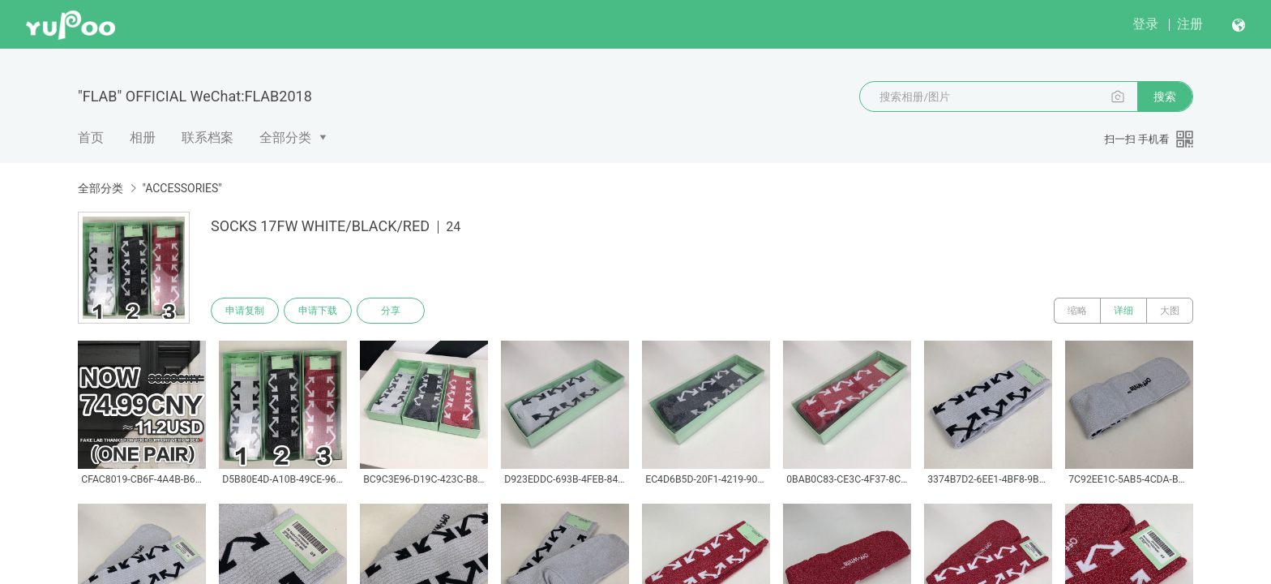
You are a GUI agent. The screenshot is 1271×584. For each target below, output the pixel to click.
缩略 (1077, 310)
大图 (1169, 310)
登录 (1145, 24)
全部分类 (285, 137)
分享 (390, 310)
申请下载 (317, 310)
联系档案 (207, 137)
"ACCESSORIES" (181, 188)
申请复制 (244, 310)
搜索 (1164, 96)
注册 (1190, 24)
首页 (91, 137)
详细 (1123, 310)
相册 (143, 137)
